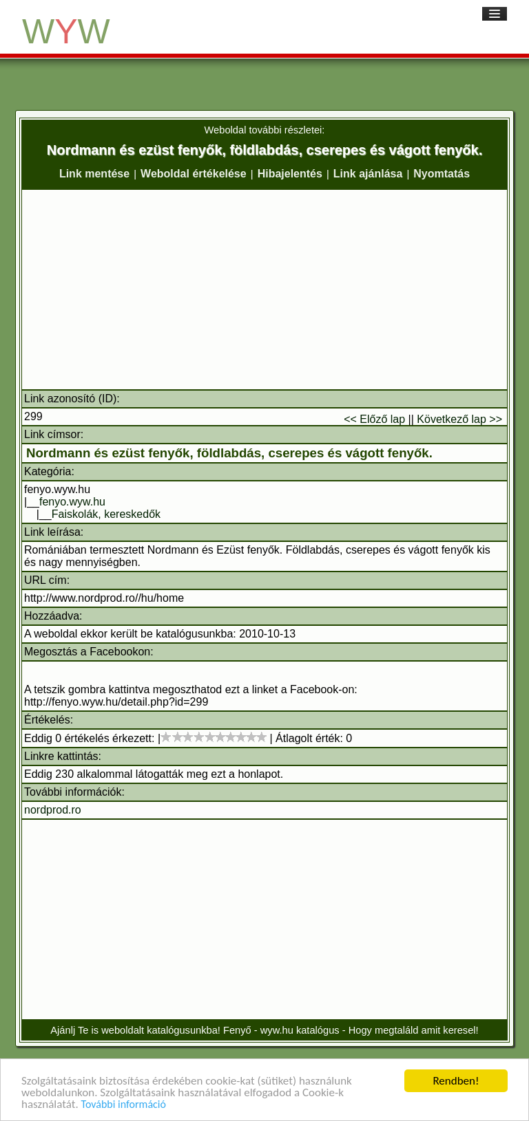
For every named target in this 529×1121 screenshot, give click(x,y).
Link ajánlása (368, 173)
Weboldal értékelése (194, 173)
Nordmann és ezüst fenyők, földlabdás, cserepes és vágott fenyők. (229, 453)
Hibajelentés (290, 173)
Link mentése (94, 173)
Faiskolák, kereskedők (106, 514)
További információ (123, 1104)
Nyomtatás (441, 173)
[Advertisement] (264, 289)
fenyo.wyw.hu (72, 502)
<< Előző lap (374, 419)
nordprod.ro (52, 810)
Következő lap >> (459, 419)
